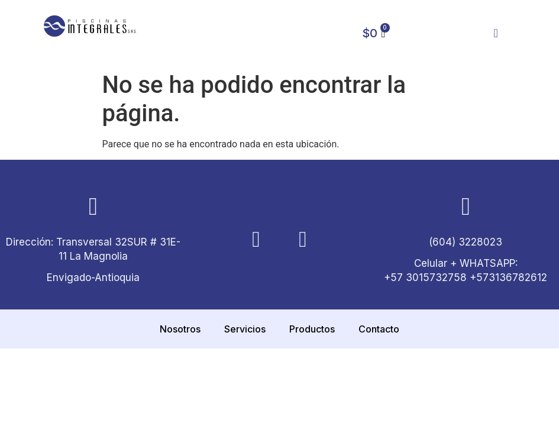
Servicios (245, 329)
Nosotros (180, 329)
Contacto (378, 329)
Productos (312, 329)
